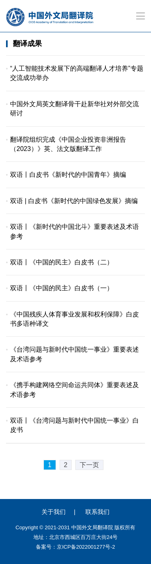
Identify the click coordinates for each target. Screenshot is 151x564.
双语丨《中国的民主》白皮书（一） (61, 288)
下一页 (89, 464)
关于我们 (53, 511)
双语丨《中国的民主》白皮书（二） (61, 262)
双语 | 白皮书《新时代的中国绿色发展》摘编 (74, 200)
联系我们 (97, 511)
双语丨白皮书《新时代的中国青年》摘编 (68, 174)
